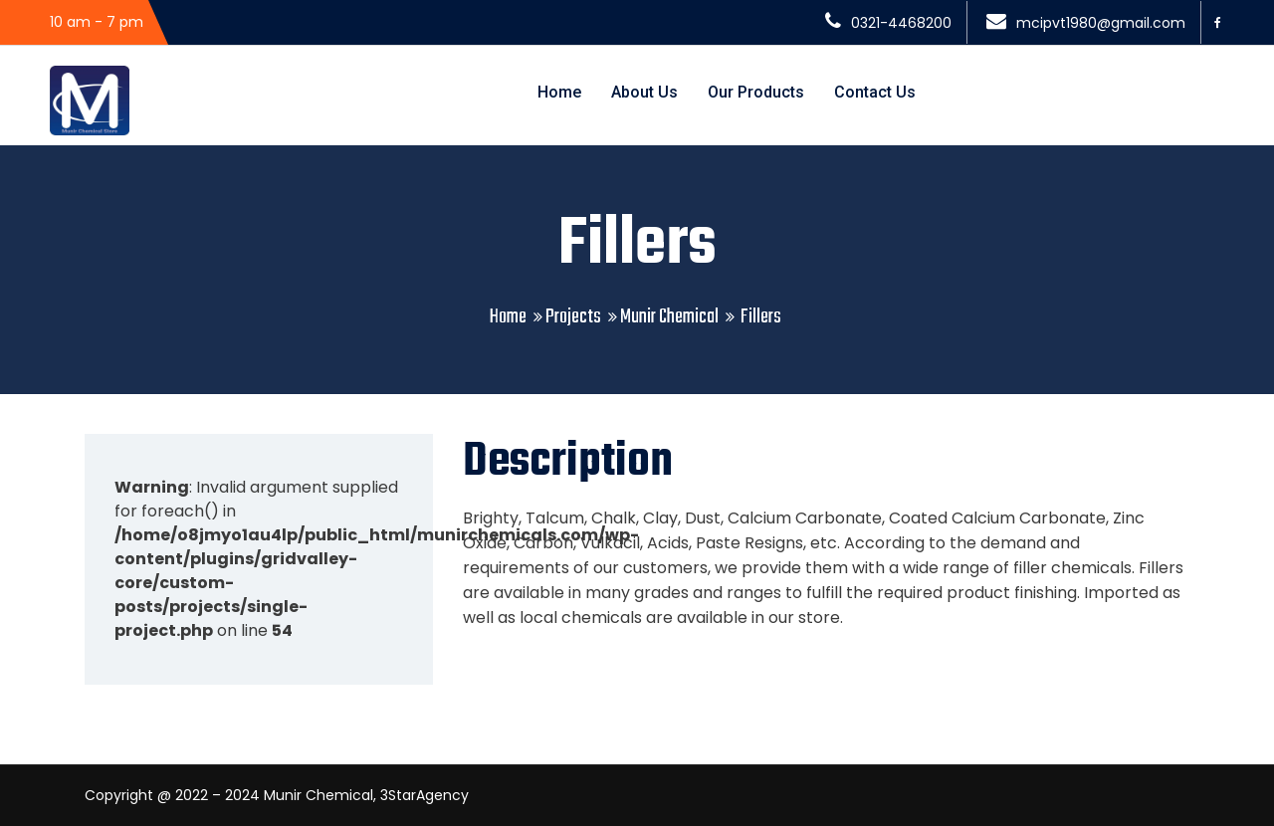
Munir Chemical (669, 317)
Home (559, 92)
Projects (573, 317)
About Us (644, 92)
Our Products (756, 92)
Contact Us (875, 92)
